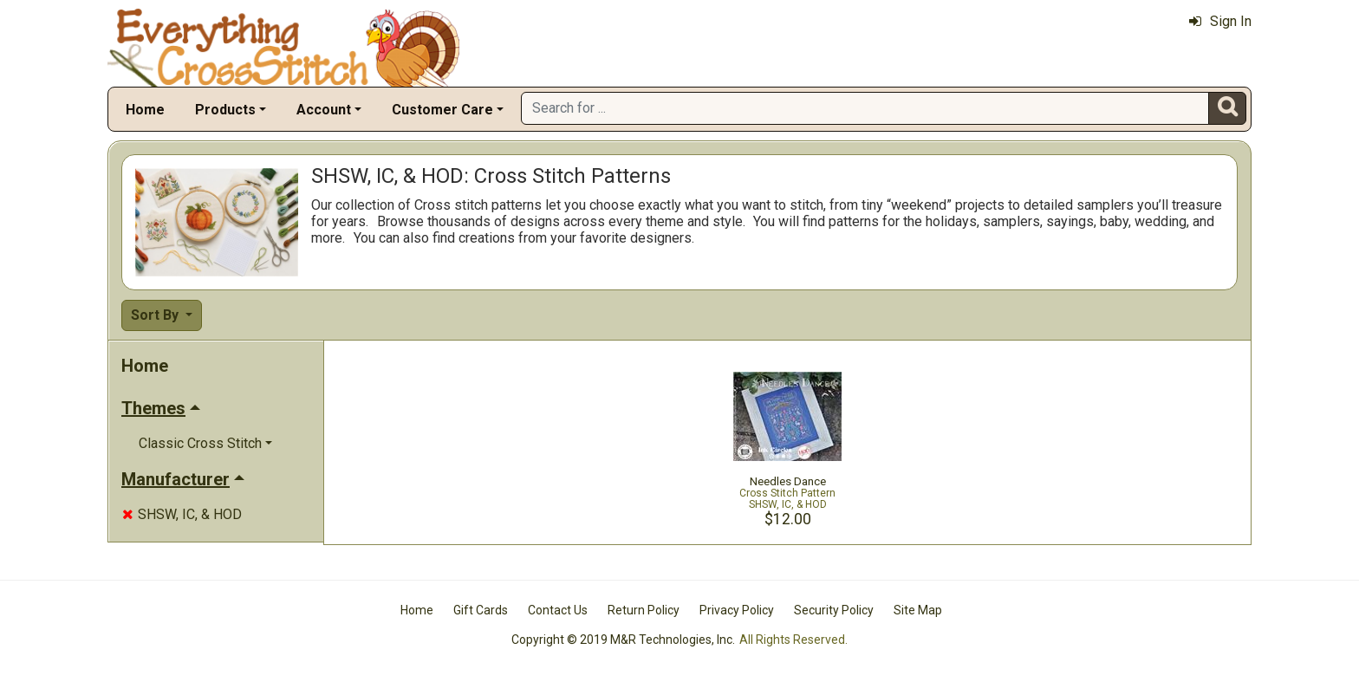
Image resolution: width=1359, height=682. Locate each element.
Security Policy (834, 610)
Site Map (918, 610)
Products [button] (225, 109)
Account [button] (323, 109)
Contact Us (558, 610)
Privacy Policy (736, 610)
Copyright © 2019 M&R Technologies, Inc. (623, 639)
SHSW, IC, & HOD (182, 514)
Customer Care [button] (442, 109)
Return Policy (644, 610)
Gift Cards (480, 610)
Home (145, 109)
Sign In (1220, 21)
